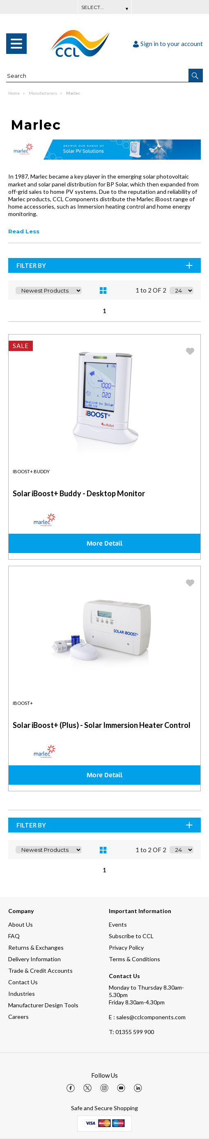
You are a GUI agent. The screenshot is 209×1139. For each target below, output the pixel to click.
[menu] (16, 43)
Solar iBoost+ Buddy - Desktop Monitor (79, 493)
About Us (20, 924)
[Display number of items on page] (181, 290)
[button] (195, 75)
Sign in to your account (168, 43)
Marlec (73, 93)
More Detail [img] (104, 543)
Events (118, 924)
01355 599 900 (131, 1031)
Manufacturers (43, 93)
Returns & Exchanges (36, 947)
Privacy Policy (126, 947)
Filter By (105, 265)
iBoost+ (23, 703)
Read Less (23, 231)
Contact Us (23, 982)
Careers (18, 1016)
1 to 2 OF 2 (151, 290)
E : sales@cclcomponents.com (147, 1016)
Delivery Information (34, 958)
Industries (21, 993)
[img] (71, 1088)
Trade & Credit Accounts (40, 970)
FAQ (14, 935)
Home (14, 93)
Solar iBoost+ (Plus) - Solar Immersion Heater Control (102, 725)
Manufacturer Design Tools (43, 1005)
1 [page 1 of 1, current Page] (104, 310)
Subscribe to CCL (131, 935)
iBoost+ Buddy (31, 471)
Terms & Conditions (134, 958)
